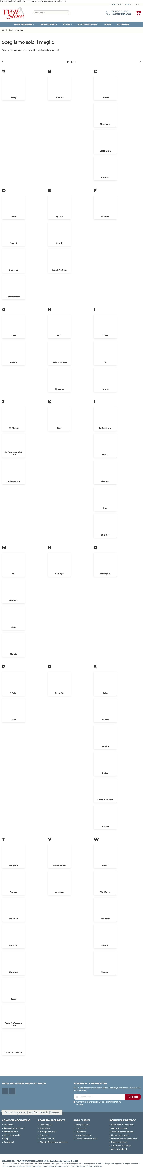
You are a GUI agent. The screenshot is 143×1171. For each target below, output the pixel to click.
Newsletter (81, 1132)
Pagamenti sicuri (119, 1142)
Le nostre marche (12, 1135)
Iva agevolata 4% (48, 1132)
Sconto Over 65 (47, 1138)
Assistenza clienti (84, 1135)
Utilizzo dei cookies (120, 1135)
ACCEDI (128, 4)
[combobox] (51, 12)
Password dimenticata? (86, 1138)
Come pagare (46, 1125)
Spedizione (45, 1128)
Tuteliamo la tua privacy (122, 1132)
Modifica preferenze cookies (124, 1138)
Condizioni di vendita (121, 1145)
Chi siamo (8, 1125)
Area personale (82, 1125)
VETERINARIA (123, 24)
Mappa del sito (11, 1132)
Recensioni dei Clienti (14, 1128)
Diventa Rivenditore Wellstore (54, 1142)
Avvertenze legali (119, 1149)
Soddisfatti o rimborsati (122, 1125)
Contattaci (116, 4)
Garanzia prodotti (119, 1128)
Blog (6, 1138)
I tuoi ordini (81, 1128)
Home (3, 30)
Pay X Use (44, 1135)
